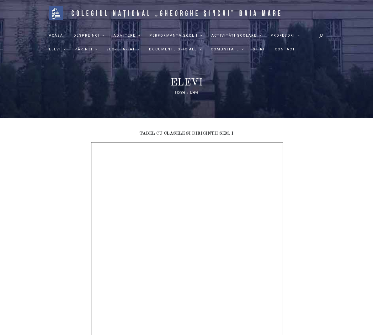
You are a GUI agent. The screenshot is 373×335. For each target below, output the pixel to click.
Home (180, 92)
